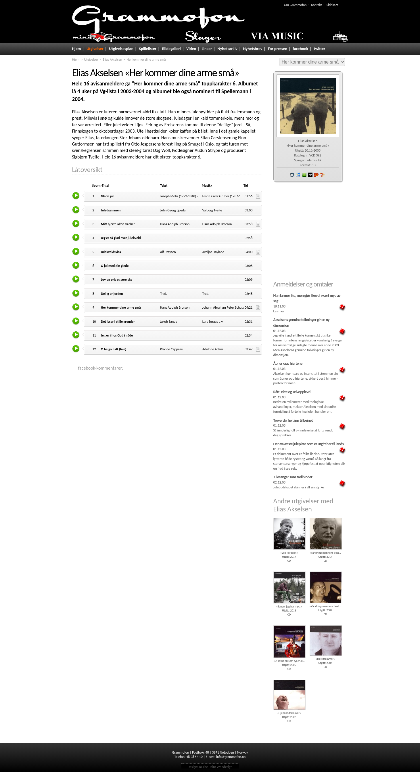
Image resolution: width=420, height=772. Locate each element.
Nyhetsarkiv (227, 48)
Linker (207, 48)
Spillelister (148, 48)
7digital (322, 175)
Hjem (76, 48)
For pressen (277, 48)
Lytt (76, 195)
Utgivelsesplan (121, 48)
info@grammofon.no (231, 757)
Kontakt (316, 5)
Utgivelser (95, 48)
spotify (304, 175)
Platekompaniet (316, 175)
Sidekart (332, 5)
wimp (310, 175)
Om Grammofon (295, 5)
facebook (300, 48)
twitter (319, 48)
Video (191, 48)
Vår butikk (292, 175)
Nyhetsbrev (252, 48)
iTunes (298, 175)
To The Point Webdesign (215, 767)
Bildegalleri (171, 48)
